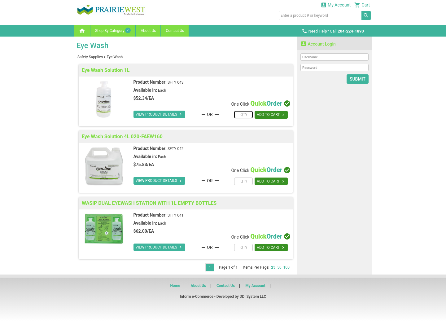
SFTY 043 (176, 82)
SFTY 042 (176, 149)
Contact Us (175, 31)
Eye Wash (115, 57)
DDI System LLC (253, 296)
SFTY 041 (176, 215)
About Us (148, 31)
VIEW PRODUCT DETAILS (159, 114)
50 (279, 267)
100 (286, 267)
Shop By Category (113, 30)
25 (273, 267)
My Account (336, 5)
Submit (357, 79)
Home (175, 286)
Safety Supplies (90, 57)
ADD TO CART (271, 114)
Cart (362, 5)
